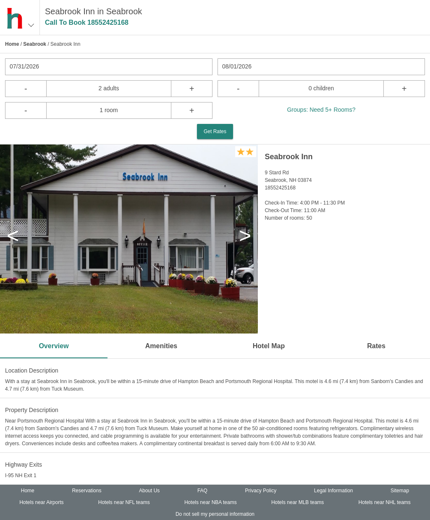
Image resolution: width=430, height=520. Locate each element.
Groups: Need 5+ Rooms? (321, 109)
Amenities (161, 345)
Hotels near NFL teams (124, 502)
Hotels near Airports (41, 502)
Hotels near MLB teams (297, 502)
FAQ (202, 491)
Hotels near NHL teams (385, 502)
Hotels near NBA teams (210, 502)
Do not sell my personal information (215, 514)
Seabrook (34, 44)
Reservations (86, 491)
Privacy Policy (261, 491)
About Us (149, 491)
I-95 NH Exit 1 (21, 475)
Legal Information (333, 491)
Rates (376, 345)
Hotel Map (269, 345)
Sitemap (400, 491)
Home (12, 44)
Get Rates (215, 131)
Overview (53, 345)
